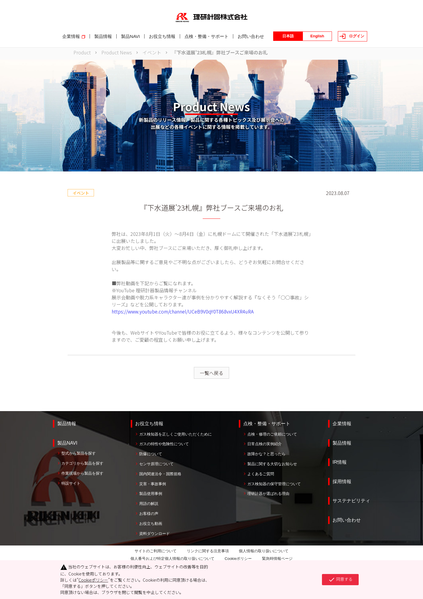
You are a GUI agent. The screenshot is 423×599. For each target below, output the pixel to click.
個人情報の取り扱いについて (263, 551)
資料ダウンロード (154, 533)
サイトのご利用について (156, 551)
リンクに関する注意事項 (208, 551)
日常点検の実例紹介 (264, 444)
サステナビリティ (351, 500)
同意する (340, 579)
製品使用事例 (150, 493)
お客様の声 (148, 513)
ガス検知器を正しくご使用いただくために (175, 434)
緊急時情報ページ (277, 558)
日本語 (288, 36)
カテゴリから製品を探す (82, 463)
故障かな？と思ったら (266, 454)
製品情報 (66, 423)
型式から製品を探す (78, 453)
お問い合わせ (347, 520)
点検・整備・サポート (266, 423)
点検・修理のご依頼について (272, 434)
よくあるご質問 (260, 474)
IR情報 (340, 462)
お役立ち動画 (150, 523)
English (317, 36)
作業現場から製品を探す (82, 473)
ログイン (356, 36)
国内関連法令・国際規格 (160, 474)
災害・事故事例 (152, 484)
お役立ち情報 (149, 423)
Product (82, 52)
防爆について (150, 454)
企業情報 (342, 423)
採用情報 (342, 481)
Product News (116, 52)
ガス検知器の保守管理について (274, 484)
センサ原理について (156, 464)
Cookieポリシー (238, 558)
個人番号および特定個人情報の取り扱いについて (172, 558)
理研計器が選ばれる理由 (268, 493)
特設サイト (70, 483)
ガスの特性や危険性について (164, 444)
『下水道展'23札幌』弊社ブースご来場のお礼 (220, 52)
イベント (151, 52)
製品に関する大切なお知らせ (272, 464)
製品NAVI (67, 443)
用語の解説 (148, 503)
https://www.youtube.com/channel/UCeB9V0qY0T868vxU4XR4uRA (183, 311)
